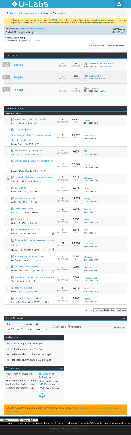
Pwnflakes (15, 260)
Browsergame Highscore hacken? (30, 256)
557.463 (120, 32)
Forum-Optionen (96, 46)
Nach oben (121, 310)
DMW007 (11, 32)
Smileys (43, 377)
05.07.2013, (91, 233)
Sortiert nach (32, 324)
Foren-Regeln (42, 395)
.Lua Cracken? (21, 187)
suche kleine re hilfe (24, 208)
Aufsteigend (59, 326)
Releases (18, 89)
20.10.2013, (91, 202)
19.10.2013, (91, 212)
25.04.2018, (91, 138)
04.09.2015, (91, 167)
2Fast (104, 91)
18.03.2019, (91, 123)
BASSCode (92, 88)
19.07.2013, (91, 222)
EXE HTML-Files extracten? (27, 266)
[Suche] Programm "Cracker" (28, 229)
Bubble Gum (107, 66)
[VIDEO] (43, 384)
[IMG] (42, 381)
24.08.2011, (91, 302)
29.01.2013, (91, 281)
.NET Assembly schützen (26, 198)
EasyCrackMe (94, 75)
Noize (13, 191)
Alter (8, 324)
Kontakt (11, 423)
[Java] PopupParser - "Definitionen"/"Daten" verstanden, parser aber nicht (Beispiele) (31, 135)
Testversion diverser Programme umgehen (34, 177)
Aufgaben (19, 77)
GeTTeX (14, 212)
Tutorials (18, 65)
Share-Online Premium (115, 423)
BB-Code (43, 373)
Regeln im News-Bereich (31, 28)
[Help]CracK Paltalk (23, 287)
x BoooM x (15, 154)
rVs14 (13, 202)
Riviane (14, 171)
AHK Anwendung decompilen (28, 150)
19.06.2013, (91, 246)
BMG (13, 233)
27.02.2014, (91, 181)
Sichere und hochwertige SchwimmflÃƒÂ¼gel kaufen (78, 423)
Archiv (27, 423)
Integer (14, 123)
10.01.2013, (91, 291)
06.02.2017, (91, 154)
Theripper (15, 250)
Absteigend (74, 326)
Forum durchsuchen (115, 46)
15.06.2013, (91, 260)
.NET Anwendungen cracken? (28, 298)
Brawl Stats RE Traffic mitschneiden (31, 119)
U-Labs (20, 423)
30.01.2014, (91, 191)
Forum (13, 13)
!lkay (104, 78)
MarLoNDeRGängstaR (20, 302)
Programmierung (30, 13)
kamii (13, 291)
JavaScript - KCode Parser (100, 63)
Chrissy (14, 223)
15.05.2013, (91, 270)
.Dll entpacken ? (22, 219)
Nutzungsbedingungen (42, 423)
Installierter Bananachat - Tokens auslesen (34, 277)
